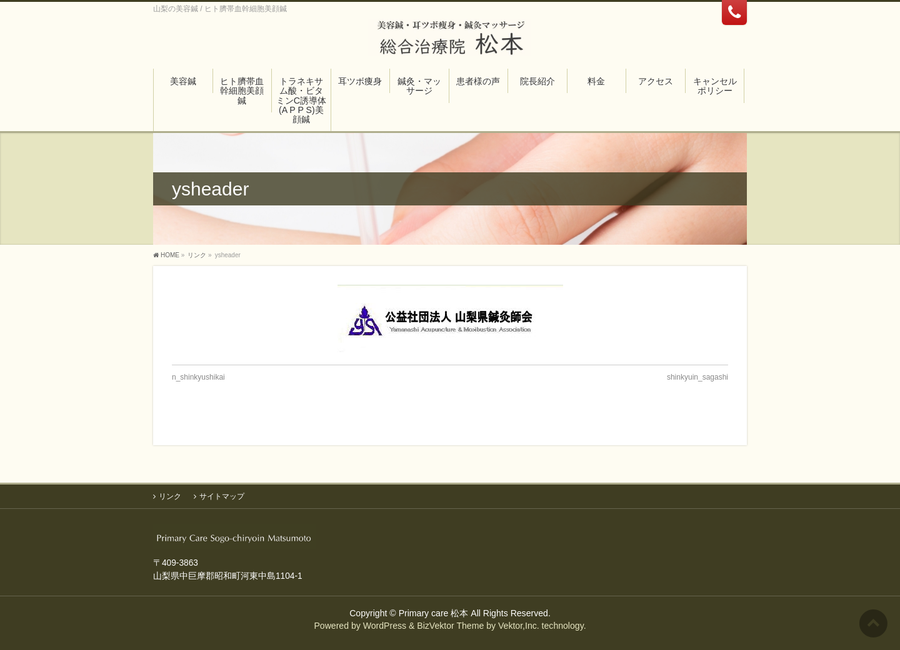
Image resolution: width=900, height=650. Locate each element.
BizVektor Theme (450, 626)
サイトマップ (221, 496)
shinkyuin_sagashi (697, 377)
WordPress (384, 626)
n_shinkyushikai (198, 377)
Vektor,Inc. (518, 626)
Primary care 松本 (434, 613)
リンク (170, 496)
